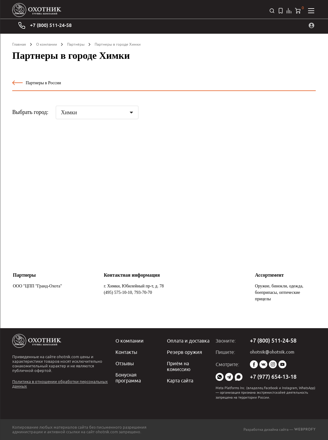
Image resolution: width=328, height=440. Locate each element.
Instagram (273, 364)
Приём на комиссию (178, 365)
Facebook (254, 364)
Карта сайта (180, 379)
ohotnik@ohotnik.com (272, 352)
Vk (263, 364)
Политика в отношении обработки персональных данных (60, 384)
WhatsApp (220, 377)
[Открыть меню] (311, 10)
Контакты (126, 352)
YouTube (282, 364)
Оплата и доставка (188, 340)
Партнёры (76, 44)
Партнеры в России (36, 82)
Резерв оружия (184, 352)
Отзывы (124, 363)
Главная (19, 44)
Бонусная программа (128, 376)
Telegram (229, 377)
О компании (46, 44)
